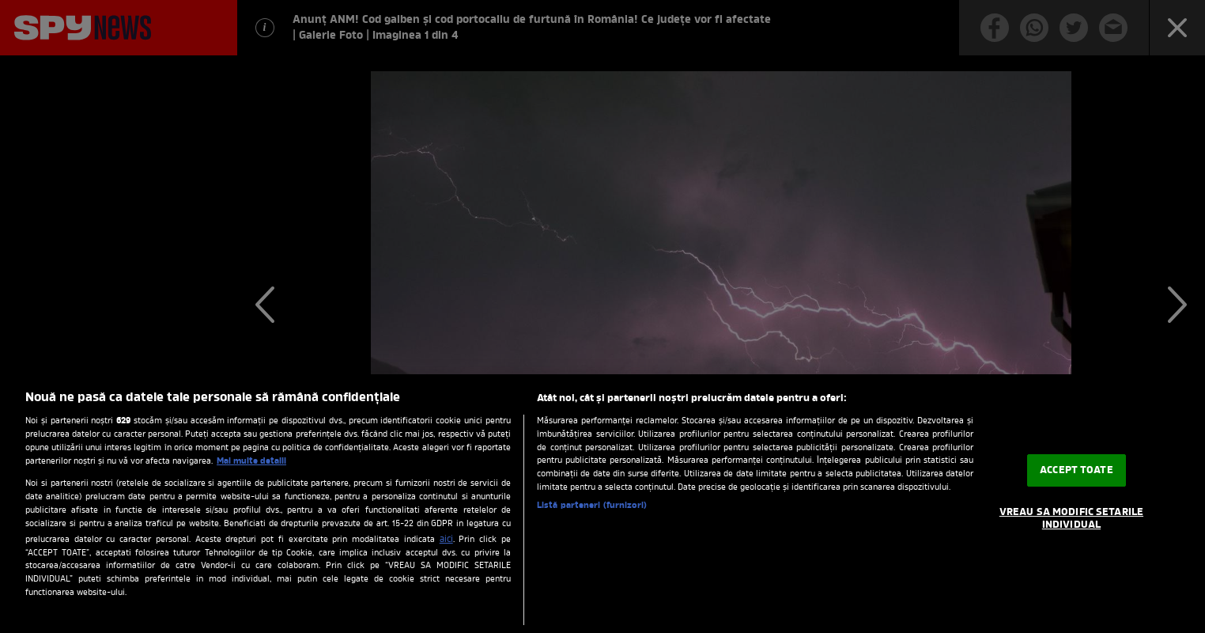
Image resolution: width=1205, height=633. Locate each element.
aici (446, 540)
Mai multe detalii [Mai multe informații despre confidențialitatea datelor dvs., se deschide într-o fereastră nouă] (251, 461)
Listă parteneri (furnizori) (592, 506)
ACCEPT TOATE (1076, 470)
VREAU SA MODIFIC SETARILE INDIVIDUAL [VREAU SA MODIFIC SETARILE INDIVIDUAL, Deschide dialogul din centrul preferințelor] (1071, 518)
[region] (602, 503)
